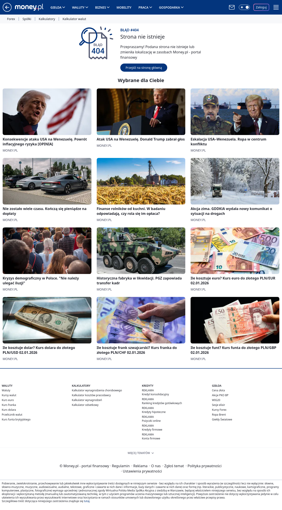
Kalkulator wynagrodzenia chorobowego (97, 390)
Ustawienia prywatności (141, 471)
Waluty (78, 7)
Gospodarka (169, 7)
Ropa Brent (219, 414)
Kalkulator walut (74, 19)
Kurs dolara (9, 410)
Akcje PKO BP (220, 395)
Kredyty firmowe (152, 429)
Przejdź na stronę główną (144, 68)
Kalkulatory (47, 19)
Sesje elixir (218, 405)
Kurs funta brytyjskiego (16, 419)
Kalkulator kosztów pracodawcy (91, 395)
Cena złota (218, 390)
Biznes (100, 7)
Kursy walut (9, 395)
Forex (11, 19)
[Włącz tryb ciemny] (244, 7)
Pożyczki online (151, 421)
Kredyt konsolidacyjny (155, 394)
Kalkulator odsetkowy (85, 405)
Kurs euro (8, 400)
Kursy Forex (219, 410)
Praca (143, 7)
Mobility (124, 7)
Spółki (26, 19)
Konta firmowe (151, 438)
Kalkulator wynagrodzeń (87, 400)
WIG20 (216, 400)
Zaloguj (261, 7)
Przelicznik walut (12, 414)
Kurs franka (9, 405)
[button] (276, 7)
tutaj (86, 501)
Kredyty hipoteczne (154, 412)
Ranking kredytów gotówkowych (162, 403)
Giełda (55, 7)
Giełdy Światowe (222, 419)
